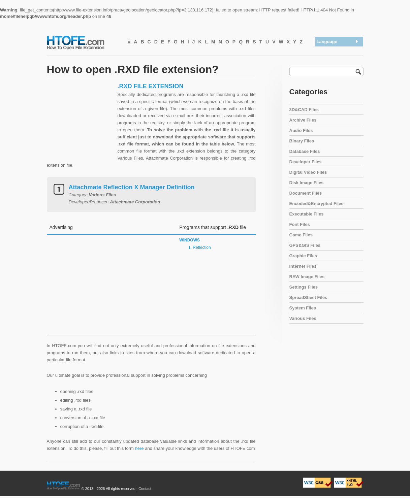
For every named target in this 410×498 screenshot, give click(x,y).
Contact (144, 489)
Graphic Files (303, 255)
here (139, 448)
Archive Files (303, 120)
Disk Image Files (306, 182)
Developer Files (305, 161)
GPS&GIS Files (304, 245)
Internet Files (303, 266)
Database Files (304, 151)
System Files (302, 307)
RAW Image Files (307, 276)
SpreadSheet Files (308, 297)
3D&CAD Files (304, 109)
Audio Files (301, 130)
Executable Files (306, 214)
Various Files (302, 318)
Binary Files (301, 140)
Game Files (301, 234)
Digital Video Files (308, 172)
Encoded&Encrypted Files (316, 203)
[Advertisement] (80, 124)
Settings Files (303, 287)
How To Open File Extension (83, 42)
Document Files (305, 193)
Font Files (299, 224)
